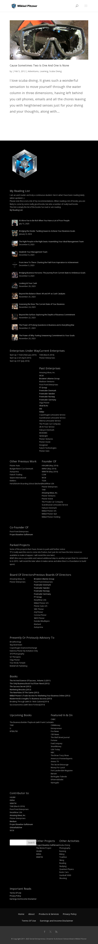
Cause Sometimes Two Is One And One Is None (39, 65)
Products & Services (49, 914)
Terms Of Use (15, 893)
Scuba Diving (55, 71)
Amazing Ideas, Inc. (50, 493)
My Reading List (16, 210)
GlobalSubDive (16, 827)
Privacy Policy (15, 896)
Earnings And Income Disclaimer (23, 899)
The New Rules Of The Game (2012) (24, 692)
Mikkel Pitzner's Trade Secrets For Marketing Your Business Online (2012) (40, 695)
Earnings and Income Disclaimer (56, 920)
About (31, 914)
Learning (44, 71)
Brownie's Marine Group (49, 378)
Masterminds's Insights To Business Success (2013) (31, 698)
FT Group (43, 387)
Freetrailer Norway (47, 396)
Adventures (33, 71)
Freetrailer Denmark (47, 390)
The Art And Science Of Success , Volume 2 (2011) (30, 680)
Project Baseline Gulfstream (21, 534)
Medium (13, 821)
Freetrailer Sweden (47, 393)
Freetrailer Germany (47, 399)
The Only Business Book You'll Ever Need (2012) (29, 683)
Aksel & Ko (43, 405)
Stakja (41, 411)
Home (21, 914)
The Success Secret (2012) (20, 686)
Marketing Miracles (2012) (20, 689)
